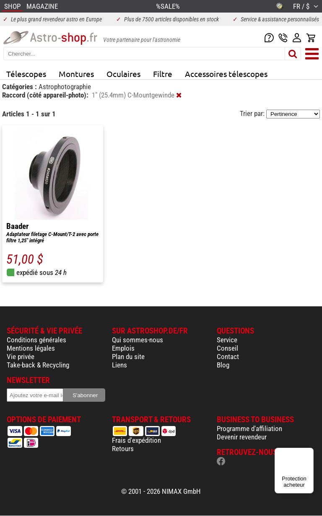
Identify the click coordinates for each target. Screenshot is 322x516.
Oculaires (123, 74)
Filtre (162, 74)
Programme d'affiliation (249, 428)
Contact (228, 356)
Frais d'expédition (136, 440)
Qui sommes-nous (137, 340)
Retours (123, 448)
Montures (76, 74)
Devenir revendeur (242, 437)
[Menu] (309, 453)
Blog (223, 365)
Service (227, 340)
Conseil (227, 348)
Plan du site (128, 356)
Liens (119, 365)
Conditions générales (36, 340)
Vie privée (20, 356)
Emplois (123, 348)
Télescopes (26, 74)
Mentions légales (31, 348)
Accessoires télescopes (226, 74)
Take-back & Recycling (38, 365)
